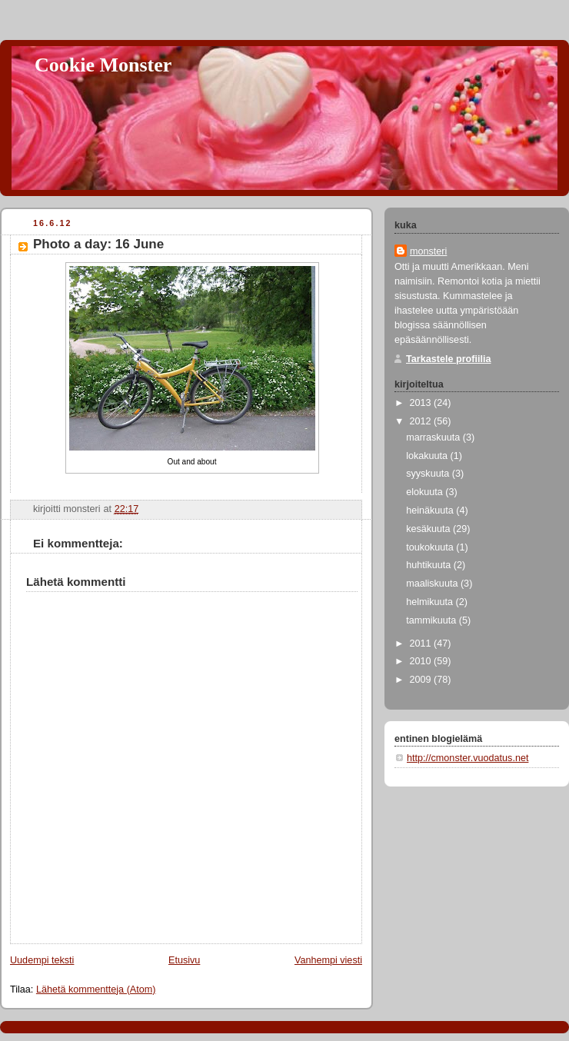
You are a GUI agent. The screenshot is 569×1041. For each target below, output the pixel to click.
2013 (422, 402)
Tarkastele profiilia (448, 359)
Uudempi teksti (42, 960)
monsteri (428, 251)
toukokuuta (431, 547)
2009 (422, 679)
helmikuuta (430, 602)
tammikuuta (432, 620)
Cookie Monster (103, 65)
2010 (422, 661)
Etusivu (184, 960)
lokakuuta (428, 456)
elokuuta (425, 492)
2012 (422, 421)
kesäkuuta (429, 529)
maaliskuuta (433, 583)
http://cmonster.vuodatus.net (467, 758)
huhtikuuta (430, 565)
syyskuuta (429, 473)
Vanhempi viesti (328, 960)
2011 (422, 643)
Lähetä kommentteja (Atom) (96, 989)
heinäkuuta (431, 510)
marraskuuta (434, 437)
